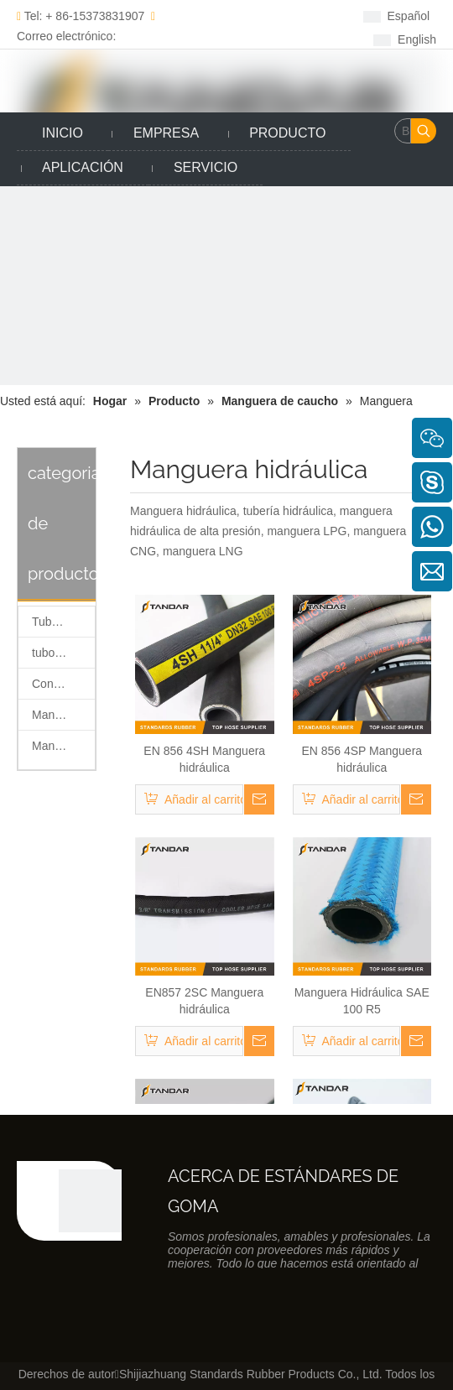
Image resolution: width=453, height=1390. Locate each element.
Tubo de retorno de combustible (63, 621)
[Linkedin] (245, 15)
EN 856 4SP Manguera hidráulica (361, 759)
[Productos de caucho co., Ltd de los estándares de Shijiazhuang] (90, 1200)
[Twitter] (271, 15)
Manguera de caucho (63, 745)
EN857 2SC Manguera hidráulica (204, 1001)
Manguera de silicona (63, 714)
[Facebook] (219, 15)
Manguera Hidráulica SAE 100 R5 (362, 1001)
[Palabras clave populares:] (423, 130)
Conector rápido (63, 683)
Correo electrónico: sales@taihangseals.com (88, 36)
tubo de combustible (63, 652)
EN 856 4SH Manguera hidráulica (204, 759)
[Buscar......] (402, 130)
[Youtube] (245, 38)
